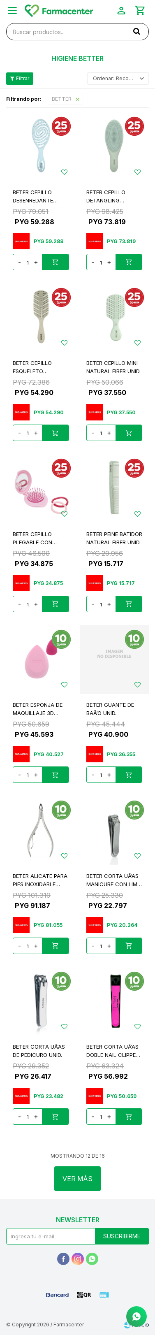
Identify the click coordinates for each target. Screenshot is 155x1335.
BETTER (62, 99)
